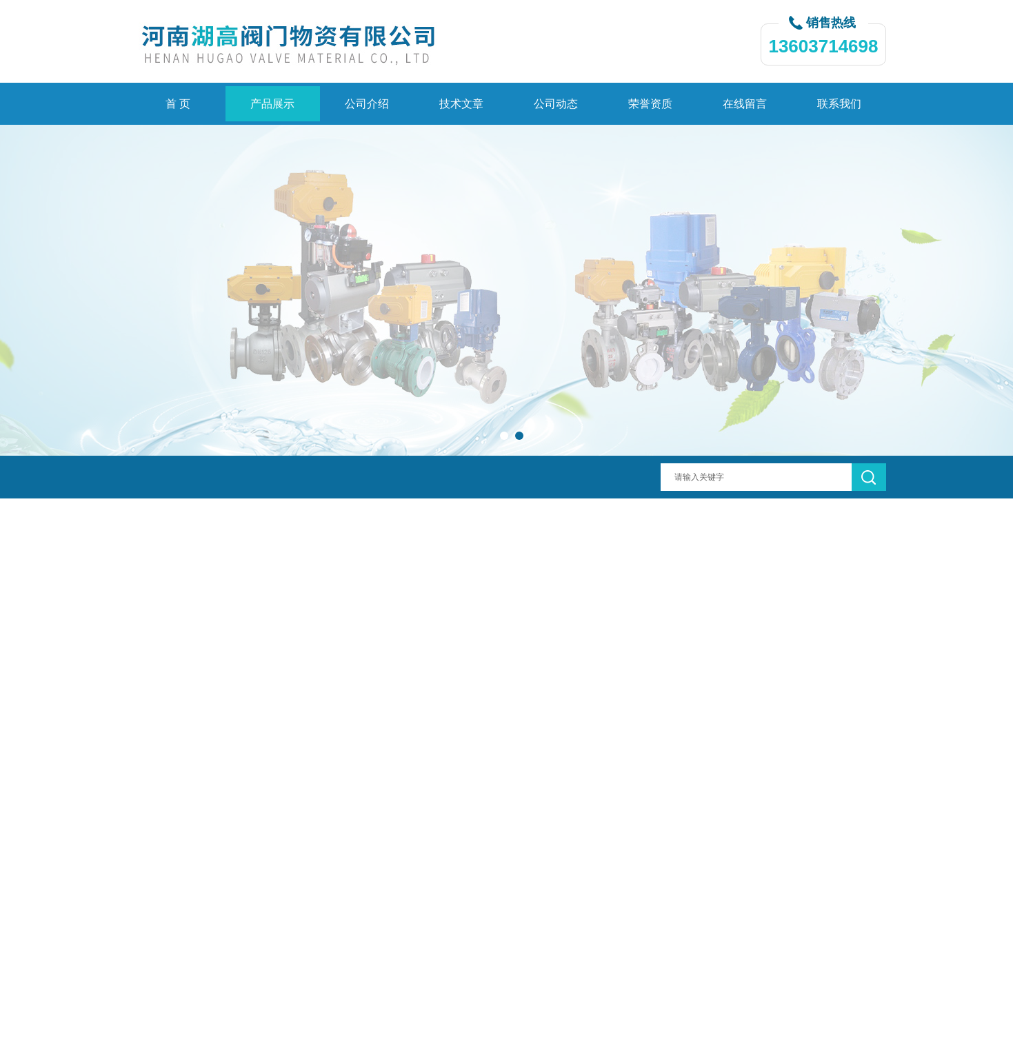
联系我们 (839, 104)
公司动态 (556, 104)
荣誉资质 (650, 104)
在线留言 (745, 104)
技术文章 (461, 104)
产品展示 (272, 104)
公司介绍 (367, 104)
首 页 (178, 104)
